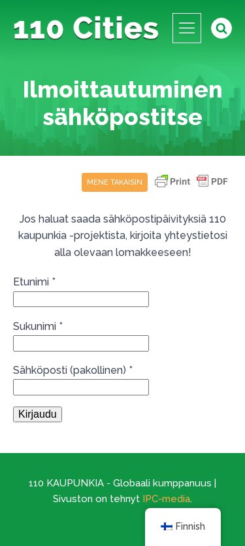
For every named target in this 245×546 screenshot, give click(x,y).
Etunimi (34, 282)
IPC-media (166, 499)
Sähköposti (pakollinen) (73, 370)
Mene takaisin (114, 182)
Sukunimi (38, 326)
